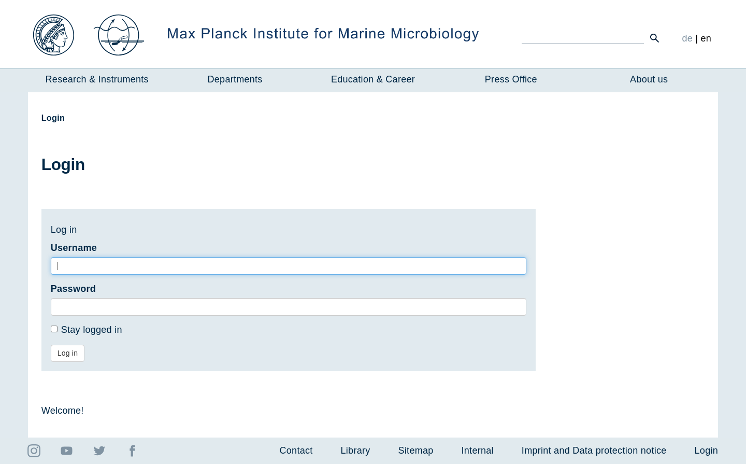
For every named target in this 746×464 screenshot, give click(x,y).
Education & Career (373, 79)
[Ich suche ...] (583, 38)
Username (74, 248)
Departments (235, 79)
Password (73, 289)
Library (355, 450)
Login (706, 450)
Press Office (511, 79)
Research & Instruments (97, 79)
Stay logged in (86, 330)
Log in (68, 353)
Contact (296, 450)
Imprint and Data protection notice (594, 450)
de (687, 38)
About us (649, 79)
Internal (478, 450)
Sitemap (416, 450)
